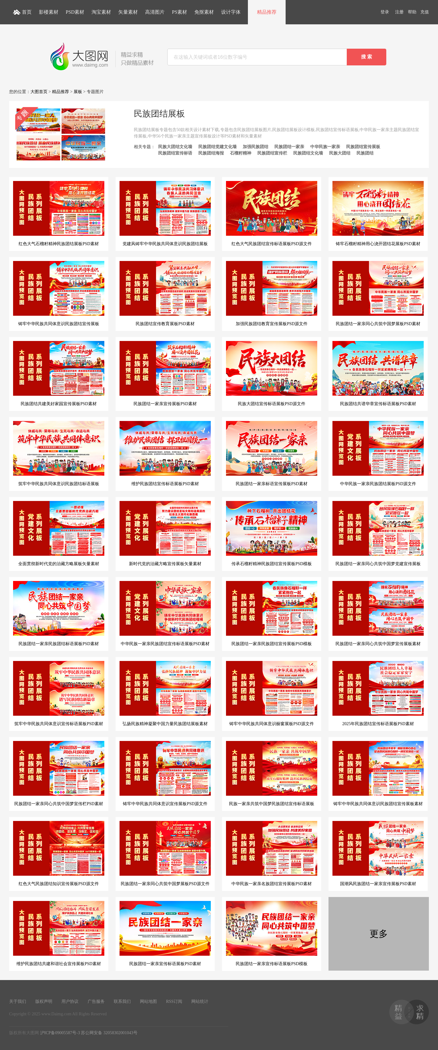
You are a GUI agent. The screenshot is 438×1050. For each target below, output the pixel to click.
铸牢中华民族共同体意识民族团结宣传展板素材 (378, 773)
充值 (424, 12)
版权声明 (43, 1001)
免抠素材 (204, 12)
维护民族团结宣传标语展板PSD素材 (165, 453)
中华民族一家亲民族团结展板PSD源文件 (378, 453)
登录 (385, 12)
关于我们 (17, 1001)
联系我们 (122, 1001)
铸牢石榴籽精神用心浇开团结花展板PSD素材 (378, 213)
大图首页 (38, 91)
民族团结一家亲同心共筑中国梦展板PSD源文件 (165, 853)
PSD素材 (75, 12)
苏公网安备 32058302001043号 (109, 1033)
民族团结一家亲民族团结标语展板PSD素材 (58, 613)
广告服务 (96, 1001)
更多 (379, 934)
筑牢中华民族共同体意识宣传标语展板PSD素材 (58, 693)
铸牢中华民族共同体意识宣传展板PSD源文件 (165, 773)
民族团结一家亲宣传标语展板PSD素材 (165, 933)
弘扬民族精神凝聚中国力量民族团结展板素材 (165, 693)
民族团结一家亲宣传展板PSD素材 (165, 373)
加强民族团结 (255, 146)
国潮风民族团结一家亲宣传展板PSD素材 (378, 853)
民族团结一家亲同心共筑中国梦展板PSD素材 (378, 293)
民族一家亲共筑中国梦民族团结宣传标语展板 (271, 773)
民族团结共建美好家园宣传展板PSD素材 (58, 373)
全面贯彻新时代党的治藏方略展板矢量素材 (58, 533)
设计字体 (231, 12)
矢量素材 (128, 12)
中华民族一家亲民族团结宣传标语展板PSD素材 (165, 613)
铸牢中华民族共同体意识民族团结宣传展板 (58, 293)
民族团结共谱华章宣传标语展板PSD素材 (378, 373)
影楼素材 (48, 12)
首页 (27, 12)
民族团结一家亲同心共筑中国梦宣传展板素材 (378, 613)
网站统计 (199, 1001)
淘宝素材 (101, 12)
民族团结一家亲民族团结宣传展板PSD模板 (271, 613)
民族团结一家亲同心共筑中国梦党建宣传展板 (378, 533)
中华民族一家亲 (325, 146)
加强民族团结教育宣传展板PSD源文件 (271, 293)
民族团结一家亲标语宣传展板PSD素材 (271, 453)
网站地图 (148, 1001)
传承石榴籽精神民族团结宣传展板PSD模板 (271, 533)
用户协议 (69, 1001)
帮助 (412, 12)
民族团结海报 (211, 153)
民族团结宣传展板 (363, 146)
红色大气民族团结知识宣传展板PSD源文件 (58, 853)
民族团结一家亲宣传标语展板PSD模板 (271, 933)
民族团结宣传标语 (175, 153)
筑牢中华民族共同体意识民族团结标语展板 (58, 453)
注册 (399, 12)
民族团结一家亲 (289, 146)
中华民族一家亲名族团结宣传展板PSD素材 (271, 853)
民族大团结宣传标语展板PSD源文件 (271, 373)
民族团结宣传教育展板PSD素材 (165, 293)
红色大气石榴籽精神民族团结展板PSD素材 (58, 213)
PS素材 (179, 12)
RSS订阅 (174, 1001)
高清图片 (155, 12)
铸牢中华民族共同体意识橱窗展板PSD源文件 (271, 693)
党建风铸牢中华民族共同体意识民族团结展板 (165, 213)
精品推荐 (266, 12)
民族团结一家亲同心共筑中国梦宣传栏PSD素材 (58, 773)
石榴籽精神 (240, 153)
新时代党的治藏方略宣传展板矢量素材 (165, 533)
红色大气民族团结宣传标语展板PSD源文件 (271, 213)
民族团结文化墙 (308, 153)
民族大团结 (339, 153)
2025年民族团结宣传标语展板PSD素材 (378, 693)
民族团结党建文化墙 (217, 146)
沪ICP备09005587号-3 (60, 1033)
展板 (78, 91)
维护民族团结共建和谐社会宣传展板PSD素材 (58, 933)
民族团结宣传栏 (272, 153)
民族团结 (365, 153)
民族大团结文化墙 (175, 146)
